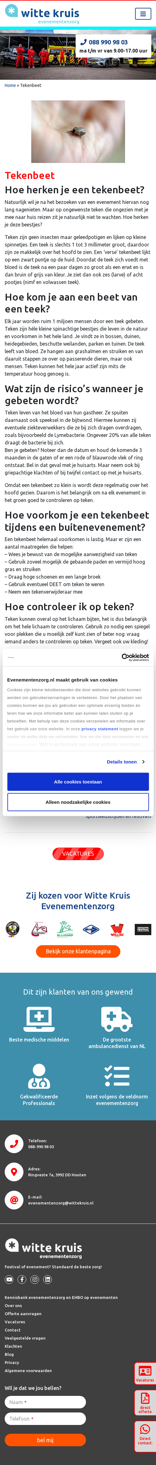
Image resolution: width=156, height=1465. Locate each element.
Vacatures (15, 1322)
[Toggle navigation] (143, 14)
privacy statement (99, 729)
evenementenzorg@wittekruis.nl (60, 1203)
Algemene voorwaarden (28, 1370)
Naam (18, 1402)
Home (10, 85)
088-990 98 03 (41, 1146)
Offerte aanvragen (23, 1313)
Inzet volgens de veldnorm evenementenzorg (117, 1100)
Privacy (12, 1362)
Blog (9, 1354)
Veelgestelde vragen (25, 1338)
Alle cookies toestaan (78, 781)
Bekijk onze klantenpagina (78, 951)
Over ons (13, 1305)
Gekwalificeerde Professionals (39, 1100)
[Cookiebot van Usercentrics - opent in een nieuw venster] (121, 658)
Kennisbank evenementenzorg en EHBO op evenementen (61, 1297)
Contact (13, 1330)
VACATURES (78, 853)
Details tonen (122, 761)
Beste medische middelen (39, 1039)
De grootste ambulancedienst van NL (117, 1043)
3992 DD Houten (57, 1175)
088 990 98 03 (103, 42)
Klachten (13, 1346)
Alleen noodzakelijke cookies (78, 802)
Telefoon (21, 1419)
